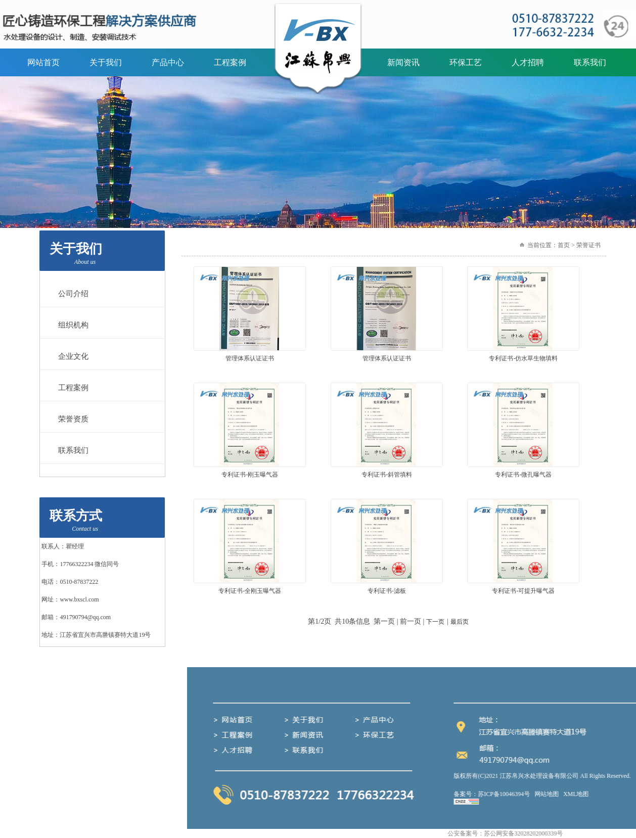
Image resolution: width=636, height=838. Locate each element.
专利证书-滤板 (387, 590)
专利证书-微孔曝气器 (523, 474)
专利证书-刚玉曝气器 (249, 474)
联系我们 (590, 62)
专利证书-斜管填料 (386, 474)
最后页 (459, 621)
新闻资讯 (403, 62)
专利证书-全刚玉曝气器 (249, 590)
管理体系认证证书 (249, 358)
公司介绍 (69, 294)
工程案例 (230, 62)
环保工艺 (465, 62)
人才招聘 (528, 62)
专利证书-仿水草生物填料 (523, 358)
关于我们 (105, 62)
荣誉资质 (69, 419)
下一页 (435, 621)
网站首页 (43, 62)
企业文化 (69, 356)
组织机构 (69, 325)
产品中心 (168, 62)
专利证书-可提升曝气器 (523, 590)
